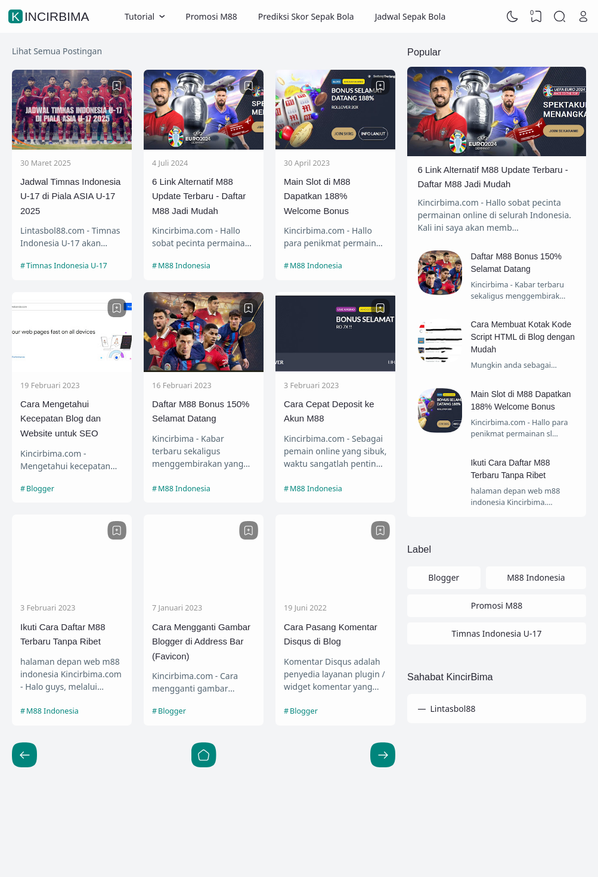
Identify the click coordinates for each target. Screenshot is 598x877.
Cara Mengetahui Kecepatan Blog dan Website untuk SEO (60, 418)
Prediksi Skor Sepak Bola (306, 16)
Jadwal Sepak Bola (410, 16)
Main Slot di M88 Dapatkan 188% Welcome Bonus (317, 196)
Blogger (40, 489)
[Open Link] (583, 16)
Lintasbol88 (453, 708)
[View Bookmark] (536, 16)
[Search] (559, 16)
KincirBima (50, 16)
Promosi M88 (211, 16)
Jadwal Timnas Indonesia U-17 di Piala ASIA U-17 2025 (70, 196)
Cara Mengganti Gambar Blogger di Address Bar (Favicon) (201, 641)
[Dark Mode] (512, 16)
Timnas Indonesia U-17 (66, 266)
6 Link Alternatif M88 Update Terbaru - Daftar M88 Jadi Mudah (199, 196)
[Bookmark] (116, 85)
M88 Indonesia (184, 266)
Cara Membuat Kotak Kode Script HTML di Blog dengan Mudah (522, 337)
